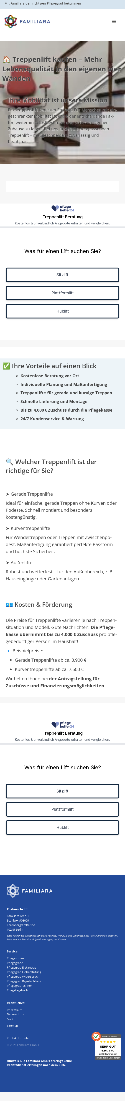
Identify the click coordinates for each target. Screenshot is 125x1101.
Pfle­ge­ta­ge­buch (17, 990)
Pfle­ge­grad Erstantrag (21, 967)
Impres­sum (14, 1010)
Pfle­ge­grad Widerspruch (23, 976)
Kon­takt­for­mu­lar (18, 1038)
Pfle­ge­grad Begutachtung (24, 981)
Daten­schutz (15, 1014)
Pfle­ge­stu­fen (15, 958)
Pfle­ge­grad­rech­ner (19, 986)
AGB (10, 1019)
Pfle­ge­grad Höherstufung (24, 972)
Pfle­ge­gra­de (15, 963)
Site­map (12, 1026)
